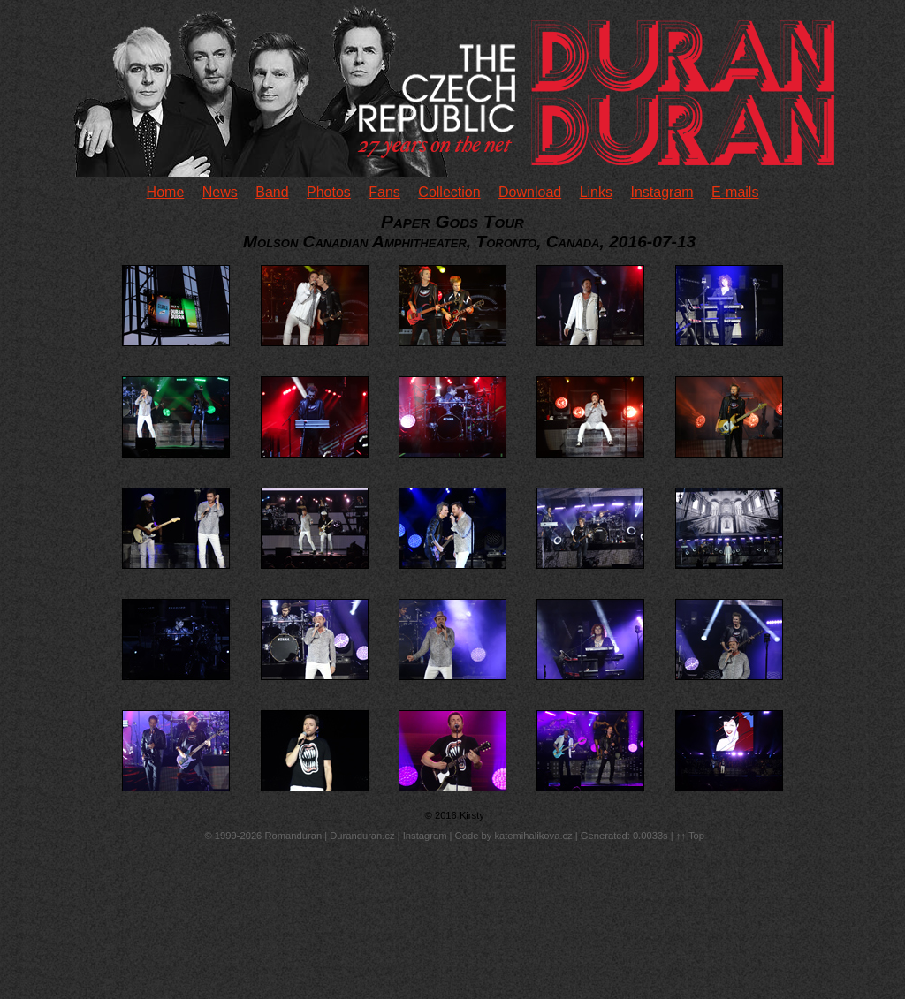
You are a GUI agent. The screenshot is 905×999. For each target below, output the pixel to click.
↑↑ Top (690, 835)
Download (529, 192)
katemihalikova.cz (533, 835)
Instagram (661, 192)
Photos (329, 192)
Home (166, 192)
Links (596, 192)
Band (271, 192)
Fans (384, 192)
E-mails (734, 192)
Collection (449, 192)
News (220, 192)
